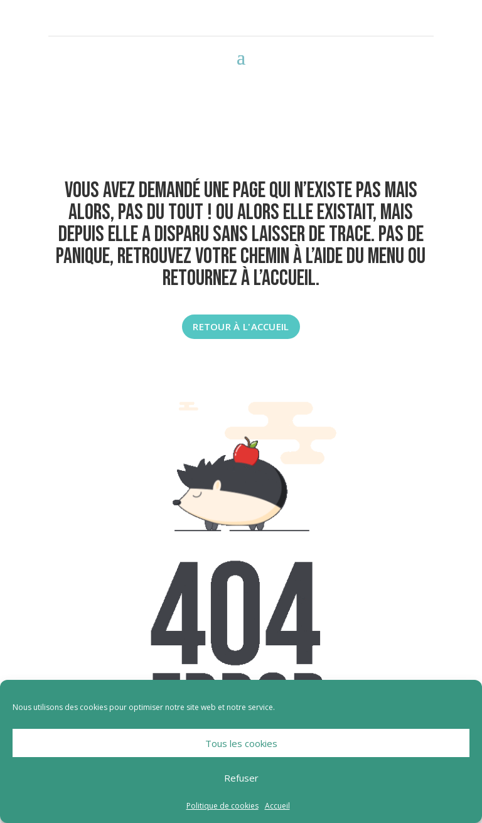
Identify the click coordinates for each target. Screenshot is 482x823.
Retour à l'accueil (241, 326)
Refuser (241, 778)
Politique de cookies (222, 805)
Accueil (277, 805)
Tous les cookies (241, 743)
